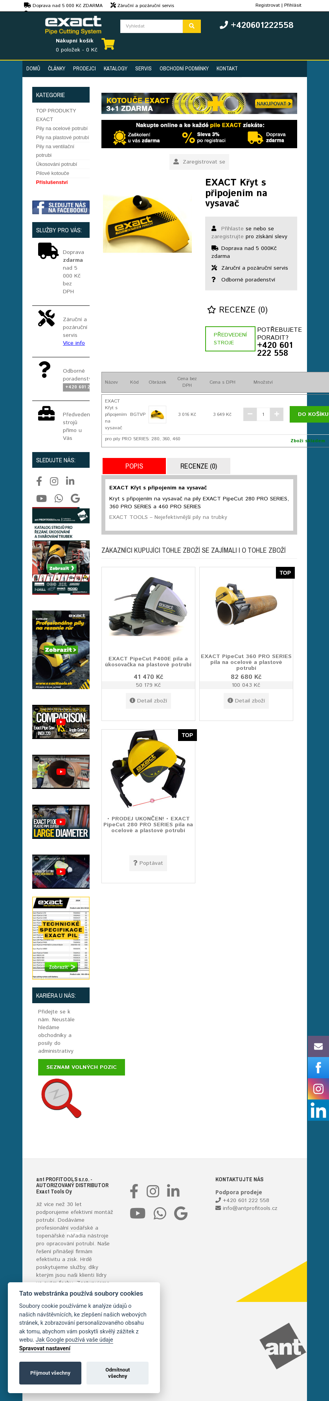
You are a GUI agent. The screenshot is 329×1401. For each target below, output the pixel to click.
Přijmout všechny (50, 1373)
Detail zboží (148, 701)
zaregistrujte (227, 237)
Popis (134, 466)
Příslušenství (52, 182)
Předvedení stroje (230, 339)
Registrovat (267, 5)
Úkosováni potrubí (56, 164)
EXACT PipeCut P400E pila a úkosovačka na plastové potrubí (148, 661)
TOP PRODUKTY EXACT (56, 115)
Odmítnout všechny (117, 1373)
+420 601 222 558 (274, 350)
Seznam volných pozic (81, 1067)
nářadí (75, 1236)
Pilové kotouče (53, 173)
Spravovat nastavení (44, 1348)
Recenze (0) (237, 310)
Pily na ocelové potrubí (62, 128)
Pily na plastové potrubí (62, 137)
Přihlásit (292, 5)
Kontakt (227, 68)
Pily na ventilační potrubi (55, 150)
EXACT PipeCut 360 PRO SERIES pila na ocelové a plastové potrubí (246, 662)
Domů (33, 68)
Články (56, 68)
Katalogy (115, 68)
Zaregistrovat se (199, 162)
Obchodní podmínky (184, 68)
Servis (143, 68)
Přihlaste (232, 229)
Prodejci (84, 68)
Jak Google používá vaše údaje (74, 1340)
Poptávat (148, 863)
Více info (74, 343)
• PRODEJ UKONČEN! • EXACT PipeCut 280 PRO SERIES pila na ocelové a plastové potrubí (148, 824)
